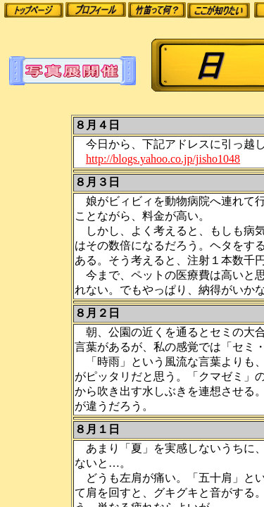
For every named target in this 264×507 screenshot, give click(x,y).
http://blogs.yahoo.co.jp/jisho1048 (163, 159)
